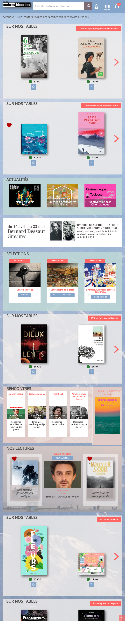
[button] (116, 62)
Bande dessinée (100, 297)
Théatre (24, 294)
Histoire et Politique (62, 294)
